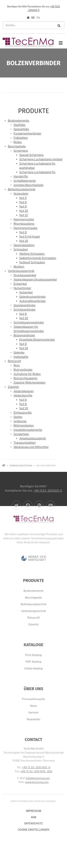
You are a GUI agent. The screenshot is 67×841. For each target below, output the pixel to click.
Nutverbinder (22, 288)
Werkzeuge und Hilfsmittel (31, 447)
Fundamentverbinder (27, 133)
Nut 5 (23, 198)
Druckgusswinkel (25, 275)
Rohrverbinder (23, 369)
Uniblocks (20, 421)
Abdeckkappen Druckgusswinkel (35, 279)
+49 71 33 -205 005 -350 (36, 771)
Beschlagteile (17, 146)
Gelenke (19, 352)
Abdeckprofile (23, 395)
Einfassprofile (23, 412)
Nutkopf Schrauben (32, 262)
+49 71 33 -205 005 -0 (36, 767)
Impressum (33, 810)
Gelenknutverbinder (32, 296)
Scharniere (21, 150)
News (33, 706)
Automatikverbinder (32, 301)
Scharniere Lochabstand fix (37, 172)
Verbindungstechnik (21, 271)
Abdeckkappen (24, 391)
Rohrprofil (14, 361)
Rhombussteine (24, 223)
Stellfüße (19, 125)
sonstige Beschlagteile (28, 185)
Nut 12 (23, 215)
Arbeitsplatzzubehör (32, 438)
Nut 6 (23, 202)
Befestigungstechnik (21, 189)
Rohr (17, 365)
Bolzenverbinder (24, 335)
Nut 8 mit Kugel (29, 236)
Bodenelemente (18, 120)
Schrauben (21, 249)
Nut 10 (23, 211)
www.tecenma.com (37, 782)
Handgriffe (21, 176)
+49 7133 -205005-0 (47, 509)
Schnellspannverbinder (29, 322)
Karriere (34, 712)
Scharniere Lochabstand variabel (40, 159)
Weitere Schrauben (32, 254)
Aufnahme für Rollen (27, 374)
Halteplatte (21, 357)
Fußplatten (21, 138)
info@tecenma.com (38, 778)
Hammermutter (24, 219)
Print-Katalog (33, 655)
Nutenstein (21, 193)
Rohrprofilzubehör (26, 378)
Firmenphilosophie (33, 699)
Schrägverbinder (25, 309)
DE (33, 17)
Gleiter (18, 417)
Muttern (19, 266)
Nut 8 (23, 206)
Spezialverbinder (25, 305)
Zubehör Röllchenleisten (30, 382)
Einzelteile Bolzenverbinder (37, 339)
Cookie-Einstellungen (33, 829)
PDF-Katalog (33, 661)
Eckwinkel (20, 284)
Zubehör (13, 387)
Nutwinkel (26, 292)
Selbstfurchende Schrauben (37, 258)
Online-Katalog (33, 668)
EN (38, 17)
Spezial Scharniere (31, 155)
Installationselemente (28, 430)
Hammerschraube (25, 228)
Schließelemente (25, 181)
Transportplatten (25, 442)
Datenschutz (33, 823)
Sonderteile (21, 434)
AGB (33, 817)
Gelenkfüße (21, 129)
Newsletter (33, 719)
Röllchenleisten (24, 425)
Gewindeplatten (24, 245)
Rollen (18, 142)
